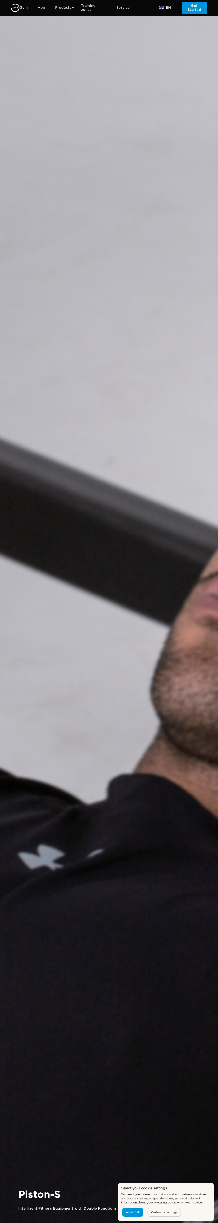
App (41, 7)
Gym (24, 7)
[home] (15, 8)
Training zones (88, 7)
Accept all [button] (133, 1212)
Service (123, 7)
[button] (63, 8)
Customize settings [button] (164, 1212)
